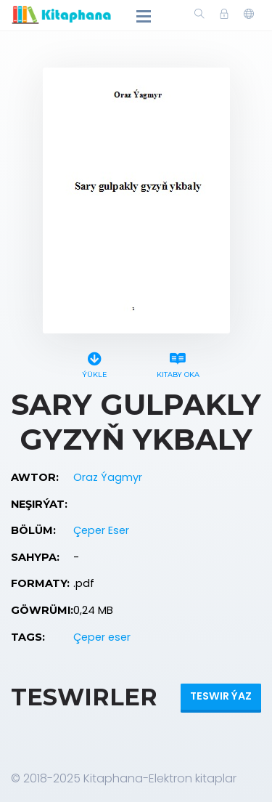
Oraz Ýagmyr (107, 477)
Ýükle (94, 363)
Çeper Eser (101, 530)
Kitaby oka (178, 363)
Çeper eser (102, 637)
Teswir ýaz (221, 696)
